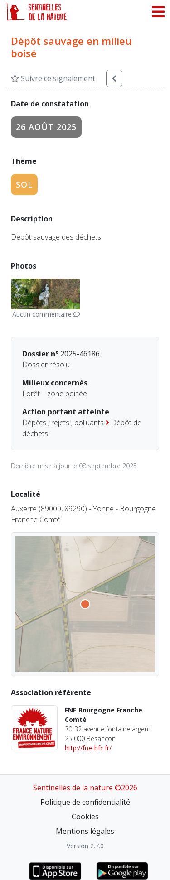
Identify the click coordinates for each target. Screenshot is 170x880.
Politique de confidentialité (85, 802)
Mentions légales (85, 831)
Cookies (85, 817)
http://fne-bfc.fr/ (88, 748)
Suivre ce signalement (53, 78)
